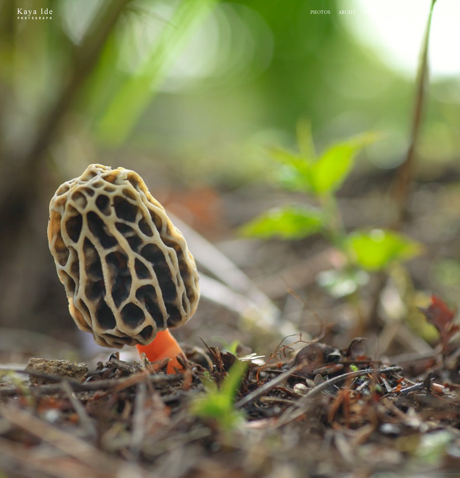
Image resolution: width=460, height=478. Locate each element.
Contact (436, 12)
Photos (320, 12)
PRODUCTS (377, 12)
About (347, 12)
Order (407, 12)
